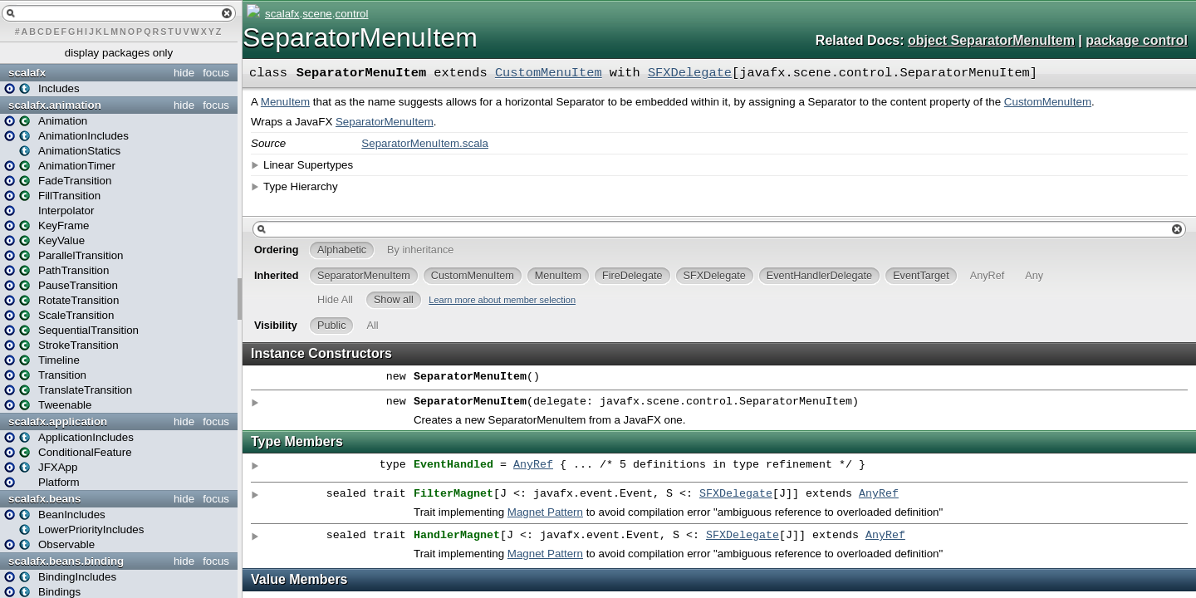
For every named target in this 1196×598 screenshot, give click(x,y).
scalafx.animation (54, 105)
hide (184, 72)
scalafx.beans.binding (66, 561)
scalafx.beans (44, 499)
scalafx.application (57, 421)
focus (216, 72)
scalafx (27, 72)
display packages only (119, 53)
